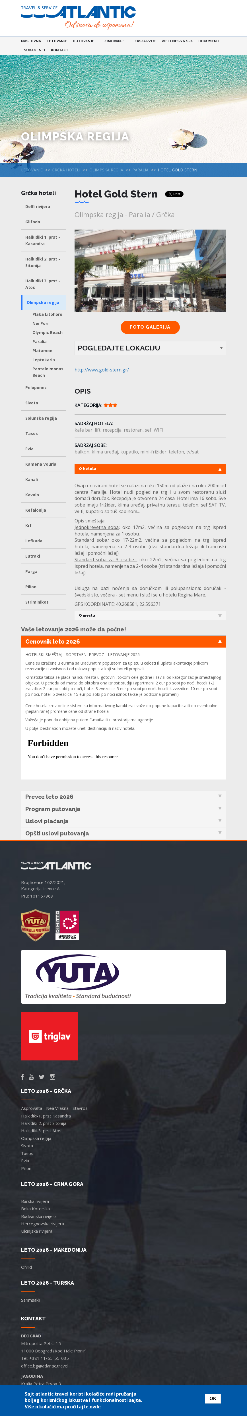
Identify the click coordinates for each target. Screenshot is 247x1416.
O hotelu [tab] (150, 469)
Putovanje (84, 41)
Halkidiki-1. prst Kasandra (46, 1116)
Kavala (32, 494)
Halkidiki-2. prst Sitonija (43, 1123)
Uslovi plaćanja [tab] (123, 821)
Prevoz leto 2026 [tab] (123, 796)
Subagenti (34, 50)
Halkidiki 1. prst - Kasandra (42, 240)
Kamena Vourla (40, 464)
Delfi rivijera (37, 206)
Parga (31, 571)
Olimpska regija (106, 170)
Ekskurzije (145, 41)
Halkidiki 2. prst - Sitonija (42, 262)
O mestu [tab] (150, 615)
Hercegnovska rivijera (42, 1223)
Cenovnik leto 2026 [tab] (123, 641)
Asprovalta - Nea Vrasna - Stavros (54, 1108)
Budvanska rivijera (39, 1216)
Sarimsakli (30, 1300)
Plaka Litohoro (47, 314)
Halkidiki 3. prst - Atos (42, 284)
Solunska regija (41, 418)
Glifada (32, 221)
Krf (28, 525)
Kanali (31, 479)
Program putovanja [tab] (123, 809)
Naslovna (31, 41)
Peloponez (36, 387)
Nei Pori (40, 323)
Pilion (30, 586)
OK (212, 1398)
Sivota (31, 403)
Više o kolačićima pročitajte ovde (63, 1407)
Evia (29, 448)
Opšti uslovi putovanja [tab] (123, 833)
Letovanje (57, 41)
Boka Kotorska (35, 1208)
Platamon (42, 350)
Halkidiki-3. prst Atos (41, 1130)
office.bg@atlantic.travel (44, 1366)
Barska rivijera (35, 1201)
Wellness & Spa (177, 41)
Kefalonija (35, 510)
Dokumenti (209, 41)
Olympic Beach (47, 332)
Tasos (31, 433)
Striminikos (37, 602)
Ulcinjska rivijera (36, 1231)
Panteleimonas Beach (47, 372)
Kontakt (59, 50)
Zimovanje (115, 41)
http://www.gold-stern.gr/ (102, 370)
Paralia (140, 170)
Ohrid (26, 1267)
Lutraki (32, 556)
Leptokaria (43, 359)
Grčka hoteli (66, 170)
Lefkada (33, 540)
